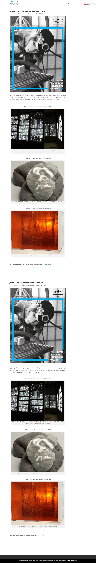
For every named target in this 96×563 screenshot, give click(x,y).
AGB (19, 557)
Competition (25, 285)
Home (43, 3)
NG (12, 14)
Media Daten (13, 557)
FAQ (79, 3)
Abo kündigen (66, 3)
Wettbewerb (44, 14)
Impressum (33, 557)
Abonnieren (50, 3)
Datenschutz (25, 557)
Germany (30, 285)
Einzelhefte (58, 3)
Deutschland (25, 14)
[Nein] (94, 561)
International (31, 14)
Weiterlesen (74, 560)
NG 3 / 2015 (38, 14)
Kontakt (74, 3)
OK (69, 560)
